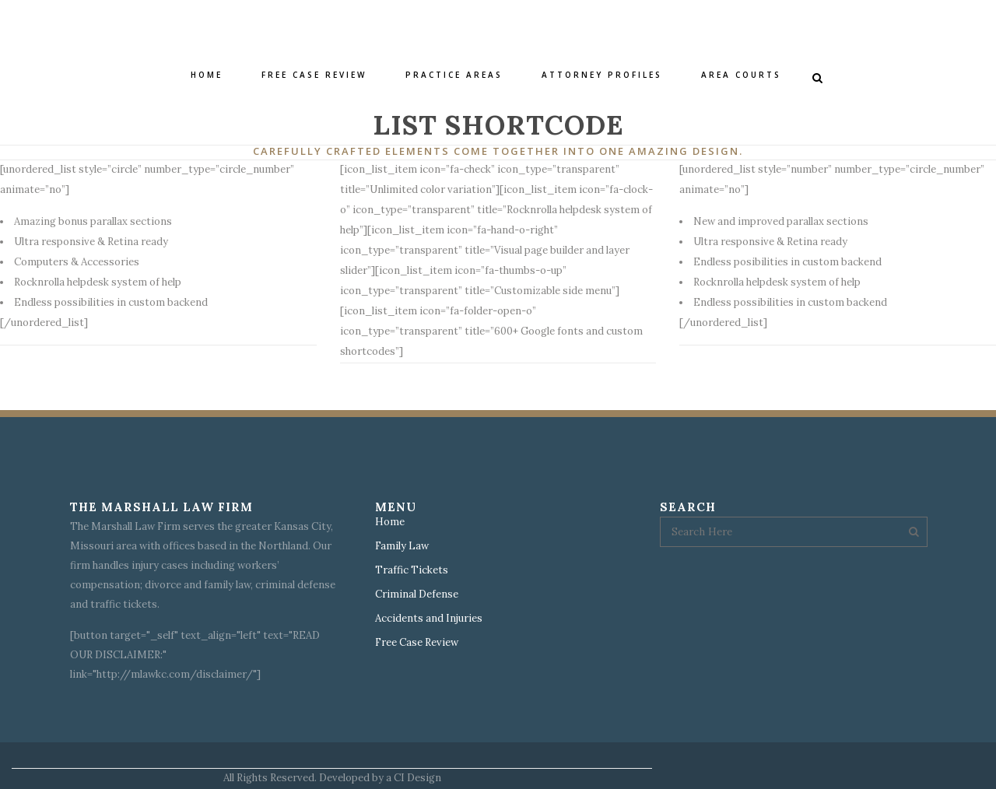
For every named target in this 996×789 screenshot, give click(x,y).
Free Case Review (416, 642)
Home (390, 522)
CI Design (417, 777)
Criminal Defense (416, 594)
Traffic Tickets (411, 570)
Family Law (402, 546)
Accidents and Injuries (428, 618)
